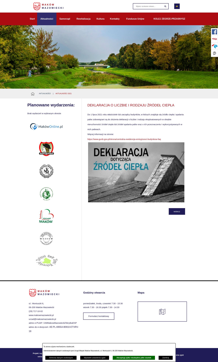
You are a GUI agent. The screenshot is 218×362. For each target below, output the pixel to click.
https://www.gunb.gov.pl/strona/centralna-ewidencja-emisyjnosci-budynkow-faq (124, 139)
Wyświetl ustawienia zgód (94, 358)
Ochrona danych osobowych (61, 358)
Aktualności (45, 94)
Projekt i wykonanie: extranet (41, 354)
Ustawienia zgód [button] (177, 355)
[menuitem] (32, 19)
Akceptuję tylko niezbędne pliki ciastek (133, 358)
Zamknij (165, 358)
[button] (136, 201)
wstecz (177, 211)
